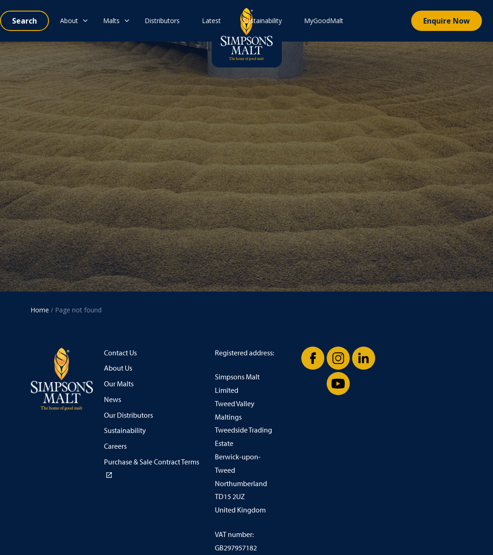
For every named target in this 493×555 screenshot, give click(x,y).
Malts (111, 20)
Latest (211, 20)
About (69, 20)
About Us (118, 368)
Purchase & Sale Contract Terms (151, 468)
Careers (115, 446)
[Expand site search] (24, 21)
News (112, 399)
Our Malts (119, 383)
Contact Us (120, 352)
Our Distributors (128, 415)
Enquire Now (446, 21)
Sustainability (262, 20)
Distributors (162, 20)
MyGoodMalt (323, 20)
